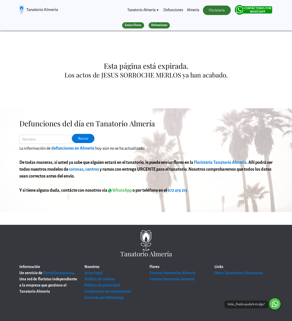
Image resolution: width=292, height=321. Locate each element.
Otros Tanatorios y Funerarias (238, 273)
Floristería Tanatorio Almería (220, 162)
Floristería (217, 10)
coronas (76, 169)
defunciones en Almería (72, 148)
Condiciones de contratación (107, 291)
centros (92, 169)
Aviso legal (93, 273)
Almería (193, 10)
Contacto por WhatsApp (104, 298)
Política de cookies (99, 279)
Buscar (83, 138)
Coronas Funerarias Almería (172, 273)
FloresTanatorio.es (58, 273)
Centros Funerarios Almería (172, 279)
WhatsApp (120, 190)
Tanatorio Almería (42, 9)
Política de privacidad (102, 285)
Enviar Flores (133, 25)
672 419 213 (177, 190)
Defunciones (173, 10)
